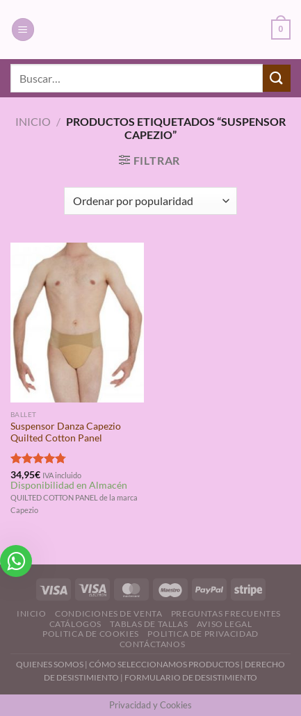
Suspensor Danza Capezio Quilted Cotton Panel (65, 432)
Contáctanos (153, 644)
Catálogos (75, 624)
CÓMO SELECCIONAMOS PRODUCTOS (164, 664)
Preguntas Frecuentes (226, 613)
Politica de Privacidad (202, 633)
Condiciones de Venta (108, 613)
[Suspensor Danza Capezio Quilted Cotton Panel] (77, 322)
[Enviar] (277, 78)
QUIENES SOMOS (49, 664)
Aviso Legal (224, 624)
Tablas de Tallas (149, 624)
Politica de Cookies (90, 633)
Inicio (33, 121)
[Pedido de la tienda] (150, 201)
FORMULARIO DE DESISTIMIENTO (190, 677)
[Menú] (23, 29)
